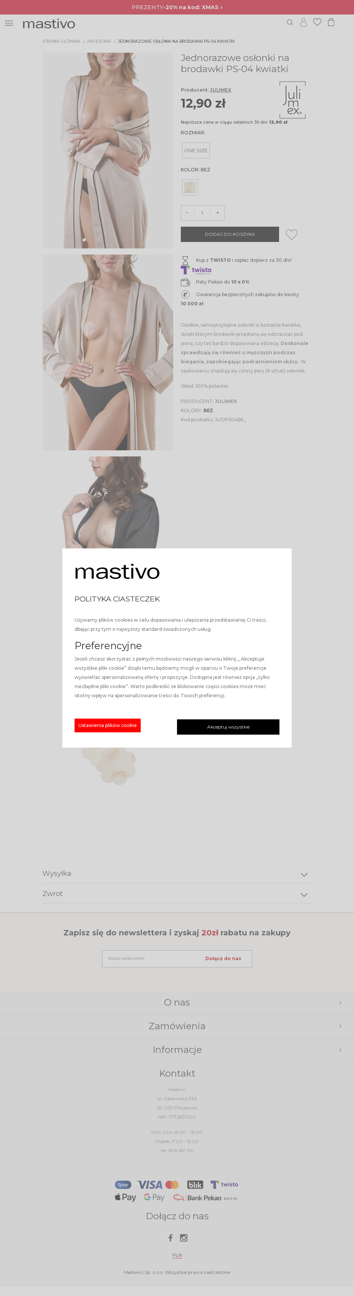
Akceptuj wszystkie (228, 727)
